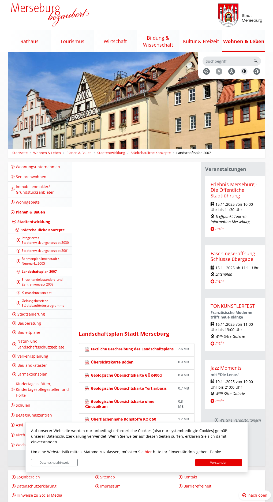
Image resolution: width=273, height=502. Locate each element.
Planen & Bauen (79, 153)
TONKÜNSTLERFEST (233, 306)
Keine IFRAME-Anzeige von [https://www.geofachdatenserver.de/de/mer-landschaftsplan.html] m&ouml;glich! (137, 248)
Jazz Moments (226, 368)
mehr (219, 228)
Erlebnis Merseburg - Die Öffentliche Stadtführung (234, 190)
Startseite (20, 153)
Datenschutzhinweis (54, 462)
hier (148, 451)
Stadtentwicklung (111, 153)
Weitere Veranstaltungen (240, 420)
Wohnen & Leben (47, 153)
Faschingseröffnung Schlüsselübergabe (233, 256)
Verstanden (218, 462)
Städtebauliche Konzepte (151, 153)
